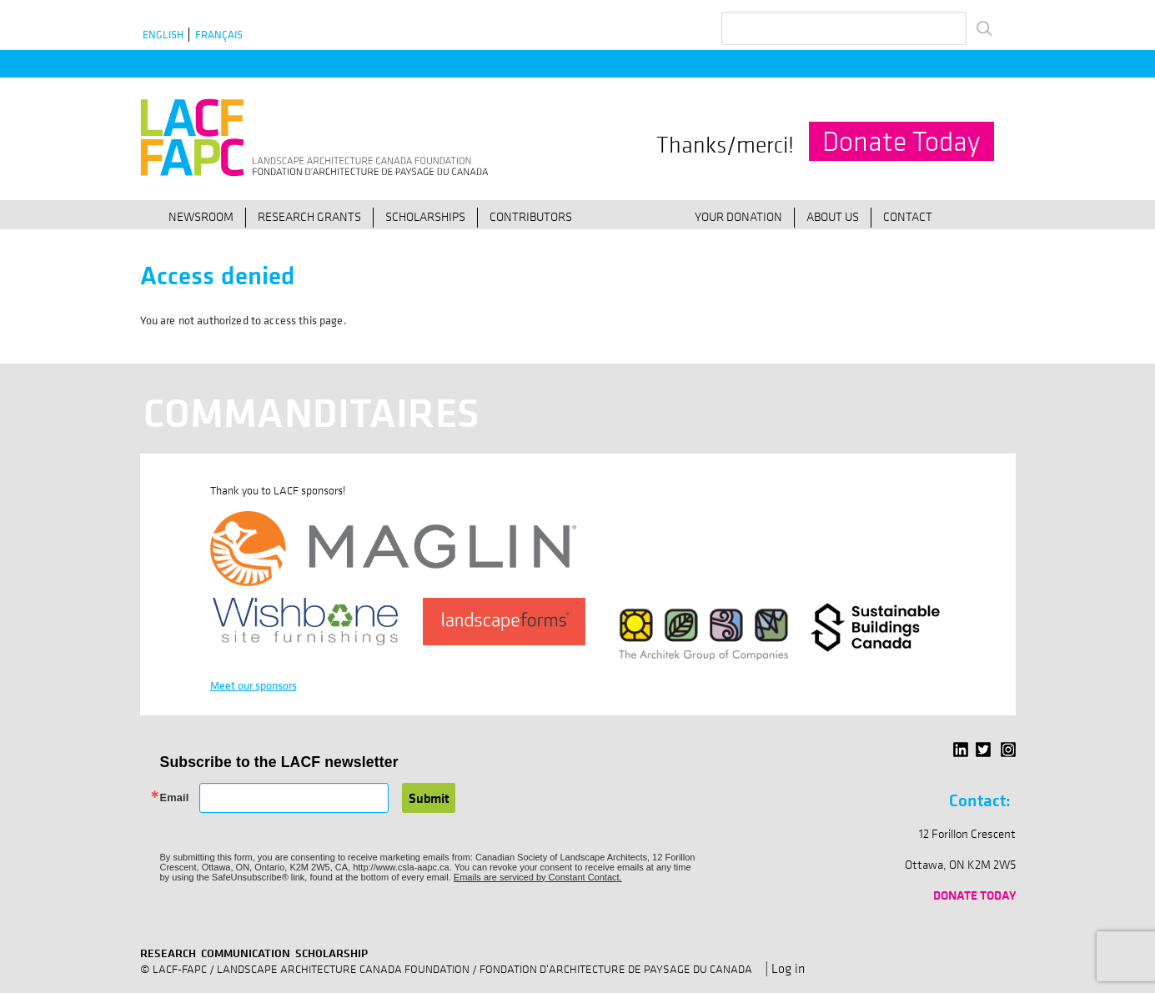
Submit (429, 798)
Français (219, 35)
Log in (788, 968)
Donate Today (901, 141)
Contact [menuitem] (907, 216)
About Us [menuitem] (832, 216)
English (163, 35)
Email (174, 798)
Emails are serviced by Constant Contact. (538, 877)
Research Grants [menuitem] (309, 216)
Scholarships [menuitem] (425, 216)
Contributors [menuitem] (531, 216)
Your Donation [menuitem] (738, 216)
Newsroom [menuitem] (201, 216)
